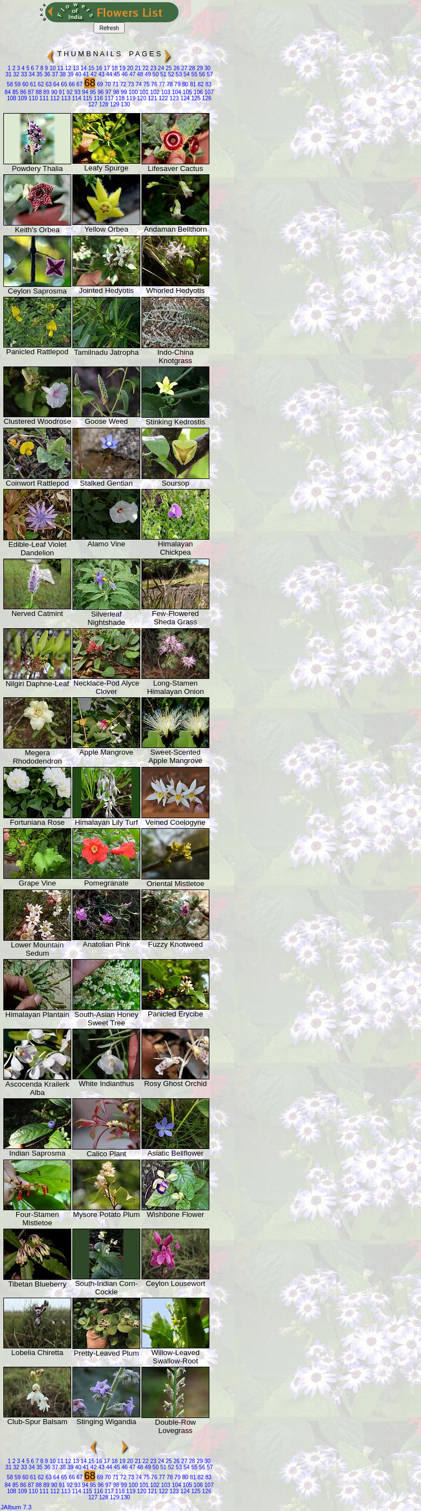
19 (121, 68)
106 (197, 92)
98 (115, 92)
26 (176, 68)
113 (65, 98)
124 (184, 98)
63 (48, 84)
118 (119, 98)
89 (46, 92)
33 (23, 74)
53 (178, 74)
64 (56, 84)
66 (71, 84)
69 (99, 84)
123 (173, 98)
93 (77, 92)
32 (15, 74)
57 (209, 74)
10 (52, 68)
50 (155, 74)
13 (75, 68)
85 (14, 92)
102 (154, 92)
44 (108, 74)
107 (208, 92)
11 (59, 68)
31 (9, 74)
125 (195, 98)
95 (92, 92)
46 (124, 74)
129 (114, 104)
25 (168, 68)
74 (138, 84)
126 (205, 98)
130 (124, 104)
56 (201, 74)
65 (63, 84)
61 (32, 84)
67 (79, 84)
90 (53, 92)
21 (137, 68)
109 (21, 98)
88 (38, 92)
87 (30, 92)
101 (143, 92)
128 (102, 104)
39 (70, 74)
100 (132, 92)
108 (11, 98)
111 (43, 98)
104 (175, 92)
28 (191, 68)
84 (7, 92)
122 (162, 98)
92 (69, 92)
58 (10, 84)
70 (107, 84)
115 (86, 98)
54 (186, 74)
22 (145, 68)
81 (192, 84)
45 (116, 74)
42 (93, 74)
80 (184, 84)
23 (152, 68)
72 (122, 84)
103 (164, 92)
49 (147, 74)
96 (100, 92)
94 (85, 92)
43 (101, 74)
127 (92, 104)
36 (46, 74)
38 (62, 74)
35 (39, 74)
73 (130, 84)
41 (85, 74)
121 (151, 98)
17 (106, 68)
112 (54, 98)
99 (123, 92)
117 (108, 98)
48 (139, 74)
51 (163, 74)
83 (208, 84)
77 (161, 84)
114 (75, 98)
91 (61, 92)
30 (206, 68)
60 (24, 84)
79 (176, 84)
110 (32, 98)
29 (199, 68)
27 (184, 68)
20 (129, 68)
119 (130, 98)
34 (31, 74)
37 (54, 74)
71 (115, 84)
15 (91, 68)
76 (154, 84)
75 (146, 84)
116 (97, 98)
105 (186, 92)
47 (131, 74)
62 (40, 84)
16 (98, 68)
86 (22, 92)
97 (107, 92)
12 (67, 68)
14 (83, 68)
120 (140, 98)
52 (170, 74)
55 (194, 74)
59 (17, 84)
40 (77, 74)
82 (200, 84)
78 (169, 84)
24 (160, 68)
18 (114, 68)
